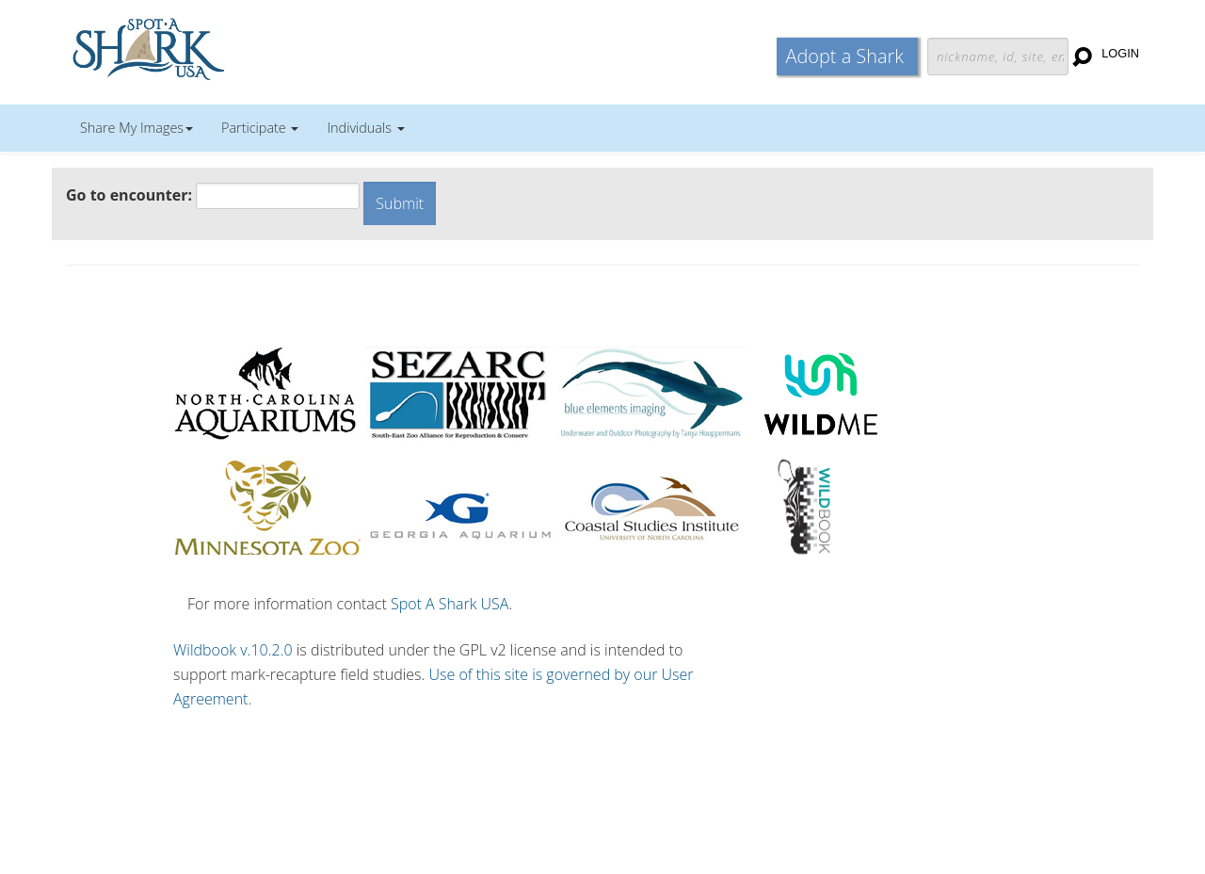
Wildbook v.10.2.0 (233, 649)
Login (1120, 53)
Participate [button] (259, 128)
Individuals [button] (365, 128)
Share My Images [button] (136, 128)
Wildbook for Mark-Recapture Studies (230, 47)
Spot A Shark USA (450, 603)
